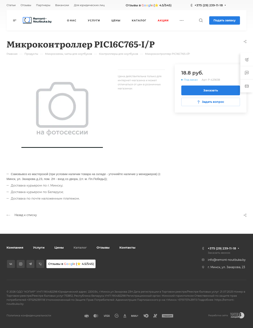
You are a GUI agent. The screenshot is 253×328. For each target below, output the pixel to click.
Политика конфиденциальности (29, 315)
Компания (15, 247)
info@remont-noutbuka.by (227, 260)
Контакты (127, 247)
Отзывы (103, 247)
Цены (59, 247)
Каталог (80, 247)
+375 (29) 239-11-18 (209, 5)
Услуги (39, 247)
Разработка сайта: (218, 315)
